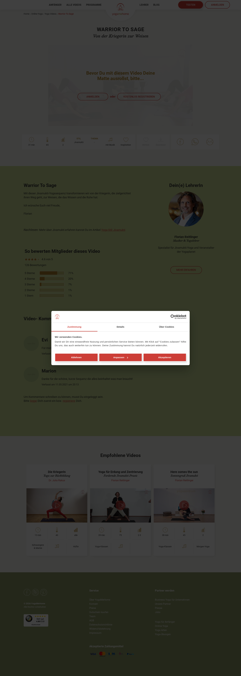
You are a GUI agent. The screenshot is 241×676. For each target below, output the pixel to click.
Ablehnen (76, 357)
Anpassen (120, 357)
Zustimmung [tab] (74, 327)
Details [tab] (120, 327)
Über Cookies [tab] (166, 327)
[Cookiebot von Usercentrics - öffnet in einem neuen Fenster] (172, 316)
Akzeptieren (164, 357)
